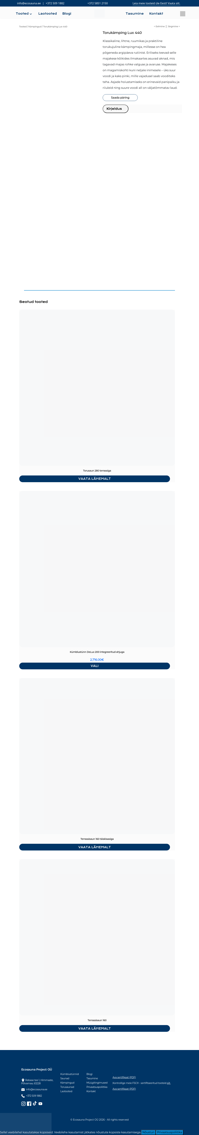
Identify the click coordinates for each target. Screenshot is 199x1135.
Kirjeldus (114, 108)
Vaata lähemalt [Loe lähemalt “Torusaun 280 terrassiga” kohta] (94, 478)
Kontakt (91, 1091)
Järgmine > (174, 26)
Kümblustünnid (69, 1074)
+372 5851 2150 (98, 3)
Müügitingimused (97, 1082)
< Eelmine (159, 26)
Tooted (23, 26)
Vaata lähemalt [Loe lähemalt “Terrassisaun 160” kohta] (94, 1028)
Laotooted (66, 1091)
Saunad (64, 1078)
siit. (169, 1083)
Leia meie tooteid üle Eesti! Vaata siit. (156, 3)
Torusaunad (67, 1087)
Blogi (90, 1074)
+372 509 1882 (55, 3)
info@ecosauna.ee (29, 3)
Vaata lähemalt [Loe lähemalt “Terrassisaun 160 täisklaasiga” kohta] (94, 847)
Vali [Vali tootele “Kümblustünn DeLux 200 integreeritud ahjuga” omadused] (94, 666)
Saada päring (120, 97)
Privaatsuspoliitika (97, 1087)
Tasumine (92, 1078)
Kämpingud (35, 26)
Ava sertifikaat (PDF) (124, 1077)
